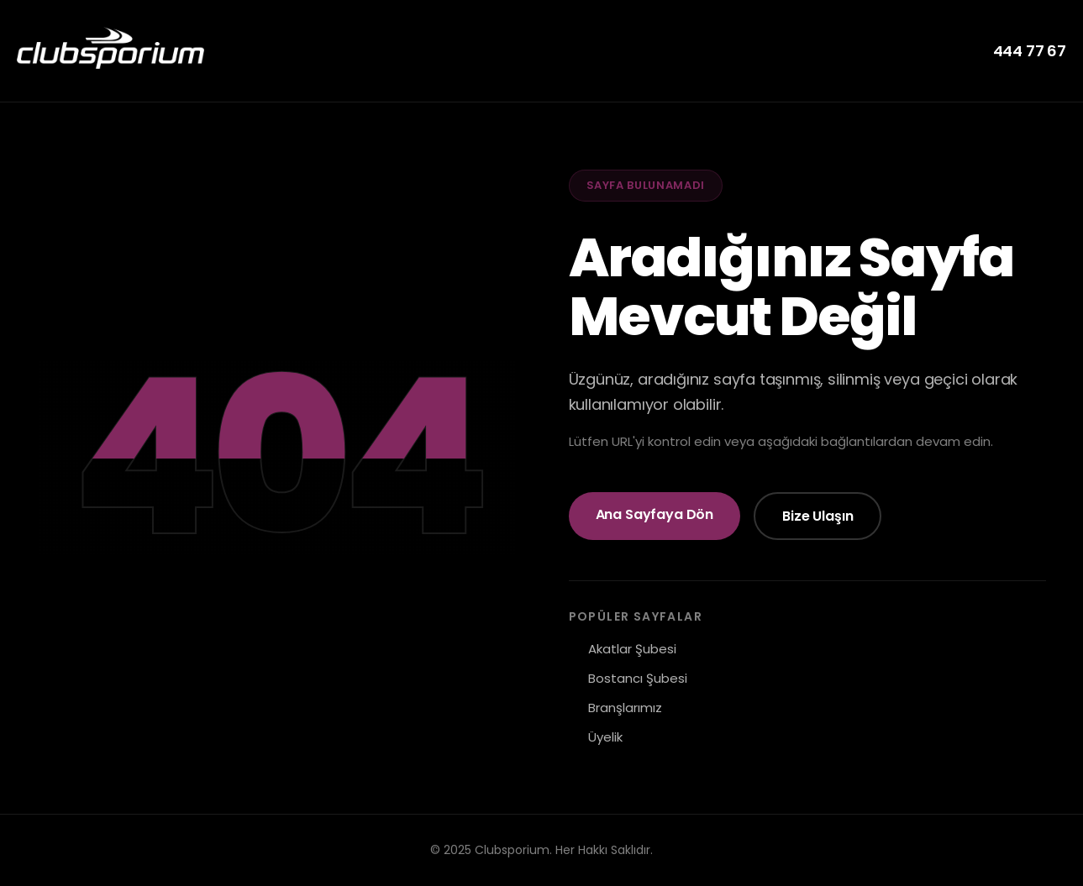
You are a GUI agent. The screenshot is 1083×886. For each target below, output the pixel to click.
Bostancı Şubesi (637, 678)
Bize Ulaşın (817, 516)
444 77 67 (1029, 50)
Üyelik (605, 737)
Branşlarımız (625, 707)
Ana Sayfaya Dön (655, 514)
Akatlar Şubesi (632, 649)
